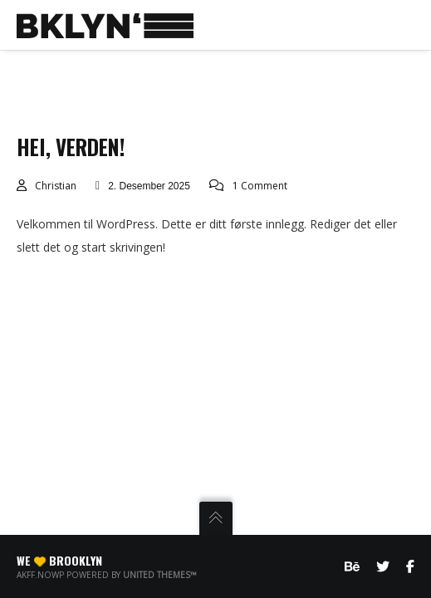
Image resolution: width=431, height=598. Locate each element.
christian (55, 186)
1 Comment (260, 186)
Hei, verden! (71, 146)
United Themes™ (160, 575)
